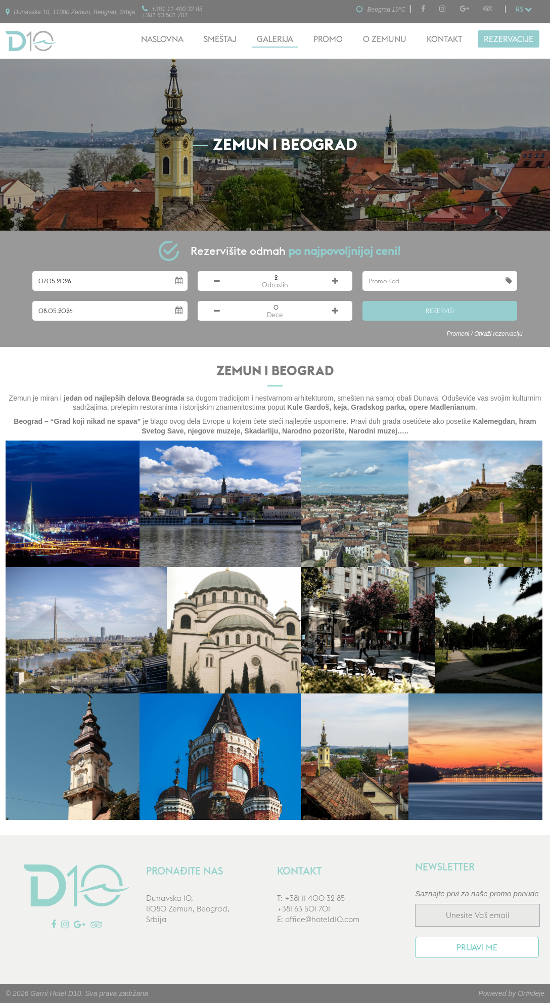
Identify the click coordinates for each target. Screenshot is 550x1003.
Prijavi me (476, 947)
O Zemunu (384, 39)
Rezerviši (440, 311)
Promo (328, 39)
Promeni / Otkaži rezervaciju (485, 333)
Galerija (275, 39)
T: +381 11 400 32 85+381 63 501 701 (311, 903)
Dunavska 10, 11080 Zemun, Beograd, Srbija (70, 11)
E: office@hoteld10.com (318, 919)
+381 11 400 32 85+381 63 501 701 (172, 11)
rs (524, 9)
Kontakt (445, 39)
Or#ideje (531, 993)
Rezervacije (508, 39)
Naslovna (162, 39)
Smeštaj (220, 39)
